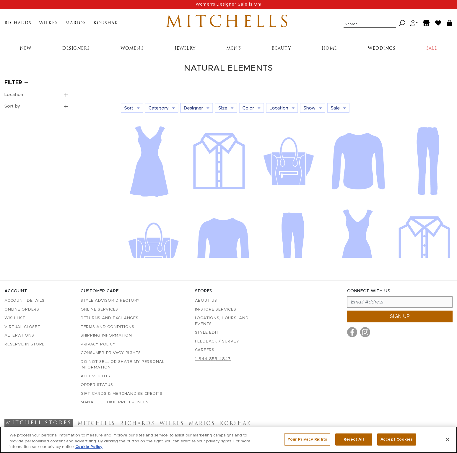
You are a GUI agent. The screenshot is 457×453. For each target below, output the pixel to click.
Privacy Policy (98, 344)
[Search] (402, 23)
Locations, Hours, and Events (222, 321)
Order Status (97, 385)
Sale (431, 48)
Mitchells (228, 23)
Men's (233, 48)
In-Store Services (215, 309)
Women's (132, 48)
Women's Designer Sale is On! (228, 4)
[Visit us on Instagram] (365, 332)
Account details (24, 301)
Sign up (400, 316)
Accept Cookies (396, 440)
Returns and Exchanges (110, 318)
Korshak (105, 23)
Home (329, 48)
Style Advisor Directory (110, 301)
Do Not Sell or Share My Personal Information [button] (123, 365)
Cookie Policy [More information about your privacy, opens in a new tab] (89, 447)
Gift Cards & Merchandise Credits (121, 394)
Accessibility (96, 376)
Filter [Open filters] (13, 82)
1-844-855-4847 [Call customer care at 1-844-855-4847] (213, 359)
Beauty (281, 48)
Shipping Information (106, 335)
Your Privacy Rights (307, 440)
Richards (17, 23)
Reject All (354, 440)
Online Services (99, 309)
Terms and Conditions (107, 327)
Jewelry (185, 48)
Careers (204, 350)
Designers (76, 48)
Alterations (19, 335)
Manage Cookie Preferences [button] (115, 402)
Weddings (381, 48)
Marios (75, 23)
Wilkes (48, 23)
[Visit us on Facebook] (352, 332)
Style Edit (207, 333)
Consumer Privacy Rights (111, 353)
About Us (206, 301)
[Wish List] (438, 23)
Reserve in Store (24, 344)
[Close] (447, 439)
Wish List (14, 318)
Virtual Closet (22, 327)
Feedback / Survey (217, 341)
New (25, 48)
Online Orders (21, 309)
